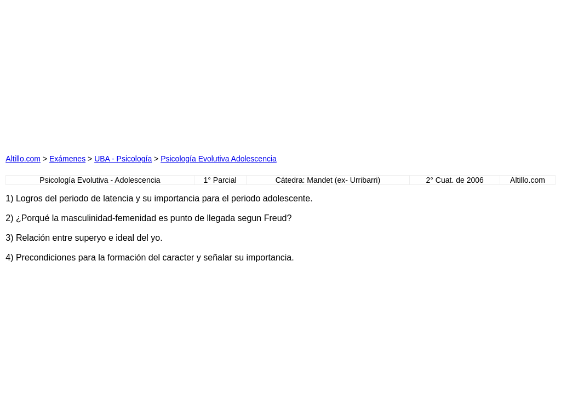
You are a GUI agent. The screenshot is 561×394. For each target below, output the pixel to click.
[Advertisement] (171, 73)
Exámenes (67, 158)
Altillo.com (23, 158)
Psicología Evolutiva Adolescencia (219, 158)
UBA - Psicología (123, 158)
